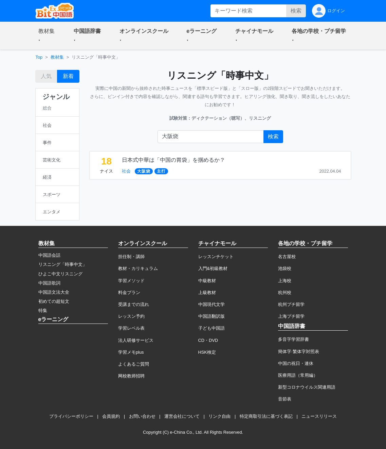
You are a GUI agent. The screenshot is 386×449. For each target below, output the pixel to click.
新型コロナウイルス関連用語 (306, 387)
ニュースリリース (319, 416)
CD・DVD (208, 340)
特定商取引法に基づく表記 (266, 416)
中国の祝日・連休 (295, 363)
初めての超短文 (53, 301)
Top (39, 57)
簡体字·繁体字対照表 (298, 351)
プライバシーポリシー (71, 416)
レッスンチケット (216, 256)
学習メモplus (131, 352)
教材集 (57, 57)
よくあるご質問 (133, 364)
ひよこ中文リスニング (60, 273)
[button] (48, 36)
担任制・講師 (131, 256)
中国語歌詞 (49, 283)
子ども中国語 (211, 328)
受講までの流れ (133, 304)
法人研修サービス (135, 340)
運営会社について (182, 416)
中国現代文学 (211, 304)
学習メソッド (131, 280)
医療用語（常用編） (298, 375)
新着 (68, 76)
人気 (46, 76)
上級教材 (207, 292)
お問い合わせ (142, 416)
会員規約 (111, 416)
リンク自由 (219, 416)
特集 (42, 310)
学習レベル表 (131, 328)
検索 (296, 11)
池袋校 (284, 268)
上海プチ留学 (291, 316)
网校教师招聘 (131, 375)
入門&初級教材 (213, 268)
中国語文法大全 (53, 292)
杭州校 (284, 292)
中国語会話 (49, 255)
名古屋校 (287, 256)
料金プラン (129, 292)
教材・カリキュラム (138, 268)
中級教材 (207, 280)
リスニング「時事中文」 (62, 264)
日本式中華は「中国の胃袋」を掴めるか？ (173, 160)
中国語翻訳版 (211, 316)
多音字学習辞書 (293, 339)
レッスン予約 (131, 316)
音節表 (284, 399)
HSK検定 (207, 352)
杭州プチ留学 (291, 304)
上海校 (284, 280)
